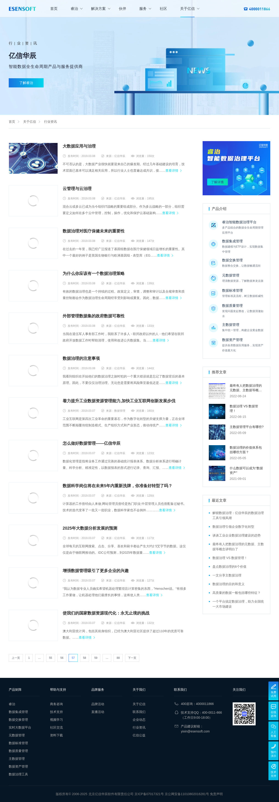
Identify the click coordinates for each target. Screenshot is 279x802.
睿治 (77, 9)
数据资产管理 (18, 766)
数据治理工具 (18, 774)
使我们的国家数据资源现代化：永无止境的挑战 (106, 613)
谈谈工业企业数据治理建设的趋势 (236, 535)
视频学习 (56, 719)
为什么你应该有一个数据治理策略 (94, 273)
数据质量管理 (18, 751)
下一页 (132, 657)
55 (50, 657)
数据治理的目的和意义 (228, 584)
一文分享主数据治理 (226, 575)
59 (95, 657)
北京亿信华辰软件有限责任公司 (111, 794)
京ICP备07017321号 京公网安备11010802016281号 (171, 794)
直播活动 (97, 712)
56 (61, 657)
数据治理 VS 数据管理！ (229, 558)
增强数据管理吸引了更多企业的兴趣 (96, 570)
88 (118, 657)
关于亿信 (189, 9)
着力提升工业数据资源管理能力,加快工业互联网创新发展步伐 (119, 401)
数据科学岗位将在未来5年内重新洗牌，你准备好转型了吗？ (117, 485)
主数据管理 (17, 758)
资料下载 (56, 735)
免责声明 (216, 794)
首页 (54, 9)
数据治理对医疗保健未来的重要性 (94, 231)
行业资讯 (50, 121)
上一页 (16, 657)
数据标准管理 (18, 743)
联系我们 (139, 712)
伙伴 (122, 9)
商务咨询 (56, 704)
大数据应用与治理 (79, 146)
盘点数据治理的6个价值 (229, 566)
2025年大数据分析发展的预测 (90, 528)
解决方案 (100, 9)
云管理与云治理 (77, 188)
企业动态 (139, 719)
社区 (163, 9)
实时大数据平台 (20, 727)
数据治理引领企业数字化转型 (233, 526)
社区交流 (56, 727)
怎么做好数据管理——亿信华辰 (91, 443)
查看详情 (171, 170)
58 (84, 657)
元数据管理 (17, 735)
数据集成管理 (18, 712)
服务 (145, 9)
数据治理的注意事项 (81, 358)
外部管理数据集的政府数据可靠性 (94, 316)
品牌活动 (97, 704)
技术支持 (56, 712)
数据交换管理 (18, 719)
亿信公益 (139, 735)
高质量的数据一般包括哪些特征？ (236, 593)
